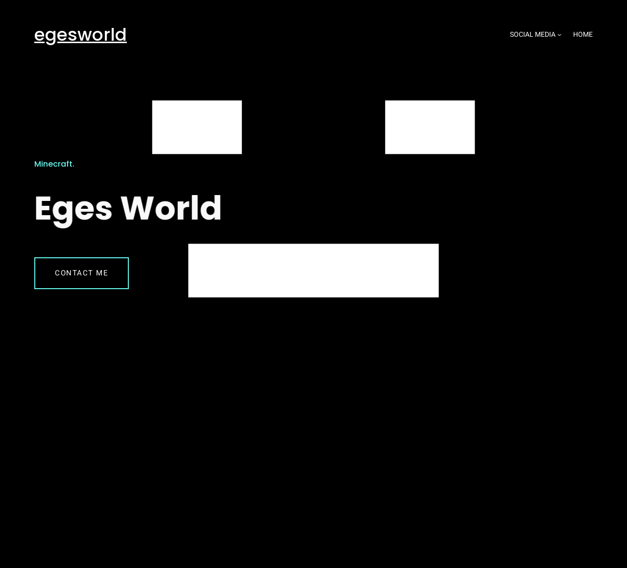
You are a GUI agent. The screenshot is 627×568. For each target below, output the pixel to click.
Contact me (81, 273)
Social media (532, 34)
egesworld (80, 34)
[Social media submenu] (559, 34)
